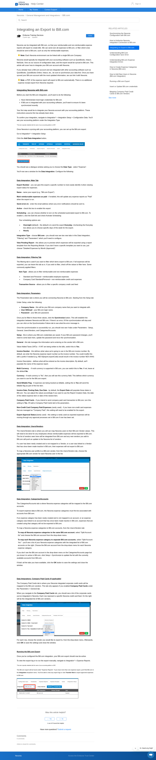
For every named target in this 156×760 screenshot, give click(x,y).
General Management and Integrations (43, 15)
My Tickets (34, 10)
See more (112, 98)
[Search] (78, 20)
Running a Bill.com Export (120, 81)
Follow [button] (90, 35)
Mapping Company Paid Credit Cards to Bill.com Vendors (121, 93)
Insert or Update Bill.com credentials (124, 86)
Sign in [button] (138, 4)
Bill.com (66, 15)
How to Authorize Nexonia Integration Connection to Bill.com (123, 41)
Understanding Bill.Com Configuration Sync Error (119, 54)
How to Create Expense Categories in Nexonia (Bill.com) (123, 68)
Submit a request (64, 729)
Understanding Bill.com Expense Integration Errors (122, 61)
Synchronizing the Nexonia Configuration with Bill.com (120, 34)
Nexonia (20, 15)
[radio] (49, 719)
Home (21, 10)
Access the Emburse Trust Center (81, 756)
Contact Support (51, 10)
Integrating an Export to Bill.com (122, 48)
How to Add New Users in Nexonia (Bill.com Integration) (123, 75)
